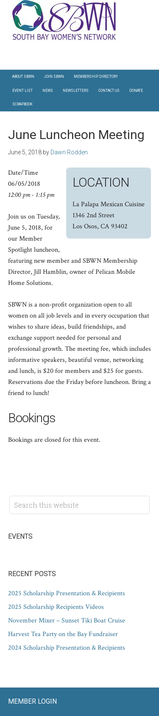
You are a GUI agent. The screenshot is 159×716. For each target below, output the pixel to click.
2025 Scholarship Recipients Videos (56, 606)
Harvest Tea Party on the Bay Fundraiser (63, 634)
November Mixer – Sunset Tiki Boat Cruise (66, 620)
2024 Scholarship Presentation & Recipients (66, 647)
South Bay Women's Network (80, 21)
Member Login (32, 701)
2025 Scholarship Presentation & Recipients (66, 593)
